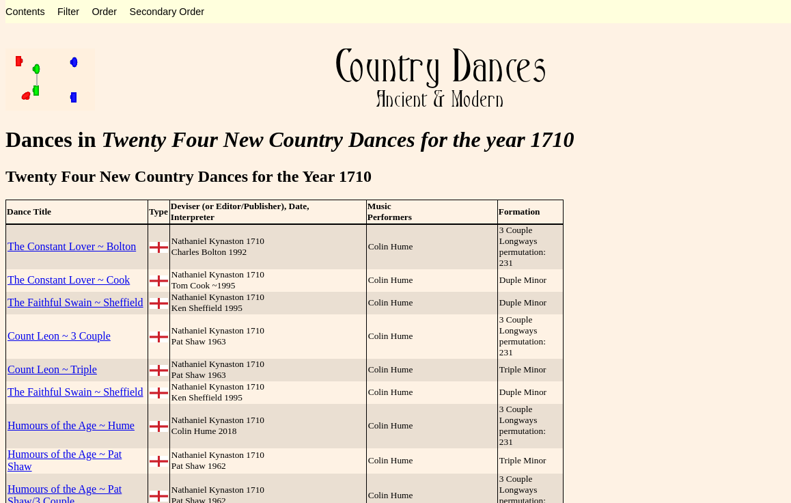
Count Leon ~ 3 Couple (59, 336)
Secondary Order (167, 11)
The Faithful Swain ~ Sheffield (75, 302)
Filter (68, 11)
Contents (25, 11)
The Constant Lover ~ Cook (69, 280)
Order (104, 11)
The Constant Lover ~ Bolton (72, 246)
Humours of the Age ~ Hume (71, 425)
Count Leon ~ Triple (52, 369)
